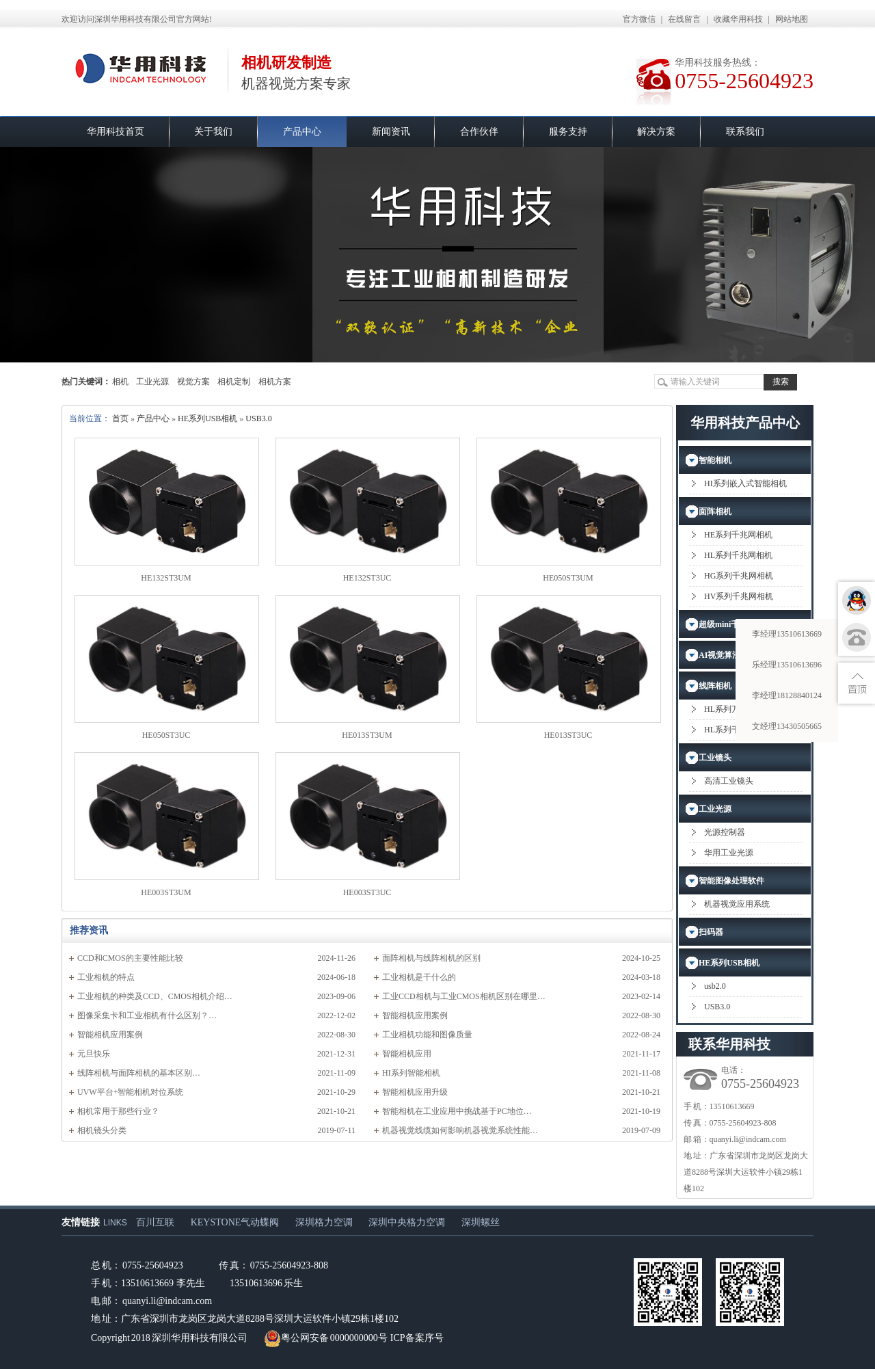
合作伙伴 (479, 132)
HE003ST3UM (166, 892)
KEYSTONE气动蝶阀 (235, 1222)
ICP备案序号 (417, 1338)
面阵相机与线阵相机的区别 (431, 958)
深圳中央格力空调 (406, 1222)
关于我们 (213, 132)
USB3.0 (258, 418)
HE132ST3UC (367, 578)
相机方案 (274, 381)
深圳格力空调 (324, 1222)
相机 (120, 381)
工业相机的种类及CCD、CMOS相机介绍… (154, 996)
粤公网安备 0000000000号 (326, 1338)
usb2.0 (715, 986)
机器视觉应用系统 (737, 904)
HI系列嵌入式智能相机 (745, 483)
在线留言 (684, 19)
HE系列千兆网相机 (738, 535)
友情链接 (81, 1222)
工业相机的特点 (106, 977)
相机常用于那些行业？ (118, 1111)
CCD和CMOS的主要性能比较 (130, 958)
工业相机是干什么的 (419, 977)
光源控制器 (724, 832)
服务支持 (568, 132)
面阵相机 (715, 511)
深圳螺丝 (480, 1222)
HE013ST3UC (568, 735)
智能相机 (715, 460)
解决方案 (656, 132)
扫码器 (711, 932)
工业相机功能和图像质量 (427, 1034)
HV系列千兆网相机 (738, 596)
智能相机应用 (406, 1054)
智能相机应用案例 (415, 1015)
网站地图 (791, 19)
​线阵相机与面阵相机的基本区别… (138, 1073)
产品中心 (302, 132)
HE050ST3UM (568, 578)
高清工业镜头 (728, 781)
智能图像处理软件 (731, 881)
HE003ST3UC (367, 892)
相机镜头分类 (101, 1130)
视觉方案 (193, 381)
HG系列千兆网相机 (738, 576)
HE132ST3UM (166, 578)
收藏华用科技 (738, 19)
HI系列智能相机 (411, 1073)
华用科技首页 (115, 132)
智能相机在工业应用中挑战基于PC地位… (457, 1111)
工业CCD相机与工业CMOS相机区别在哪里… (464, 996)
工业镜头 (715, 757)
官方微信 (639, 19)
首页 (120, 418)
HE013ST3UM (367, 735)
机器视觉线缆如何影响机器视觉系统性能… (460, 1130)
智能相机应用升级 (415, 1092)
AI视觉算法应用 (728, 655)
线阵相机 (715, 686)
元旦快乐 (93, 1054)
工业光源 (152, 381)
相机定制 (233, 381)
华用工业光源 (728, 853)
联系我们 (745, 132)
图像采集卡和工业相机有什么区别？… (147, 1015)
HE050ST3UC (166, 735)
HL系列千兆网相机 (738, 555)
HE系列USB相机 (207, 418)
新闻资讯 (391, 132)
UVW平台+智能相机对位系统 (130, 1092)
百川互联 (155, 1222)
